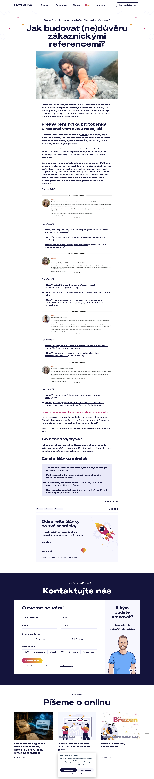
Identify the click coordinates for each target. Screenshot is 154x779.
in (131, 670)
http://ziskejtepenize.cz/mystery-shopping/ (67, 230)
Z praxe (58, 509)
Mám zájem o (28, 646)
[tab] (71, 764)
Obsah (63, 737)
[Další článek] (147, 733)
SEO (72, 737)
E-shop (48, 509)
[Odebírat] (83, 550)
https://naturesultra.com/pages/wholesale (66, 244)
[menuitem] (45, 4)
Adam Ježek (111, 501)
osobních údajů (78, 557)
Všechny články (77, 770)
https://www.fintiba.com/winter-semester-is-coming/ (72, 292)
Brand (39, 509)
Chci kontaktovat (31, 634)
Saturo (83, 134)
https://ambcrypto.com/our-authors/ (64, 237)
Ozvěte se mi (32, 660)
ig (135, 670)
